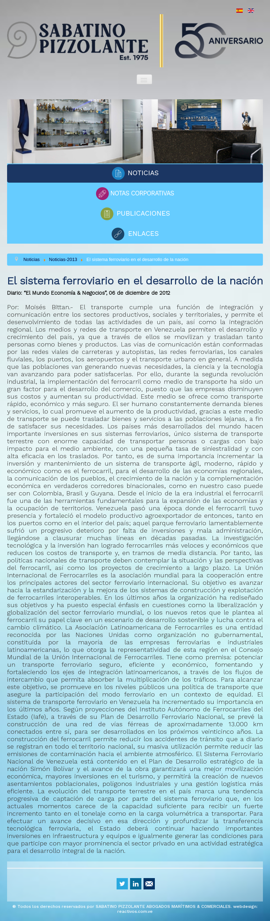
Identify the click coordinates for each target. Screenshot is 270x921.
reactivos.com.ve (135, 911)
